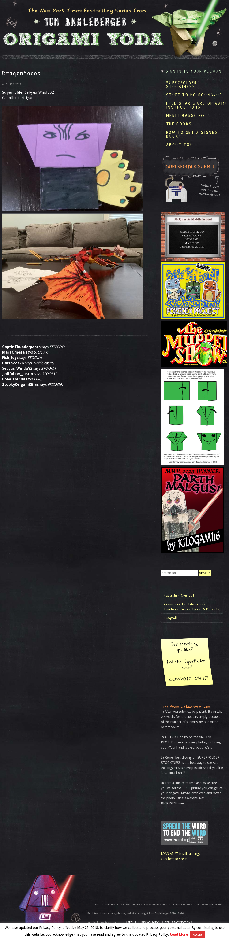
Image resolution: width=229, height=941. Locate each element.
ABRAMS (131, 922)
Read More (179, 934)
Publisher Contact (179, 595)
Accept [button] (197, 934)
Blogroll (171, 617)
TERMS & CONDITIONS (178, 922)
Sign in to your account (195, 71)
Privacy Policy (150, 922)
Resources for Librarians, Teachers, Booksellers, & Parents (192, 607)
